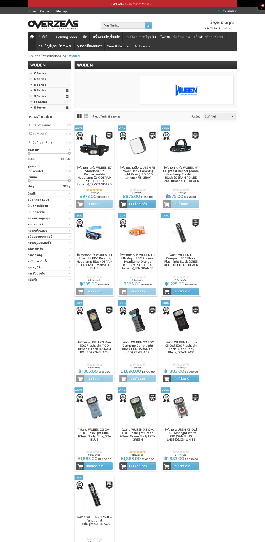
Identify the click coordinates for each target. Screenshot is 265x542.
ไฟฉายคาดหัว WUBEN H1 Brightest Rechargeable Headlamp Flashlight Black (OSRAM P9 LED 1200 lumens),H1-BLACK (177, 175)
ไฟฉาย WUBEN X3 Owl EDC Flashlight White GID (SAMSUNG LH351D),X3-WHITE (218, 342)
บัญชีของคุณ (130, 514)
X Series (40, 96)
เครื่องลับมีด (88, 499)
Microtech (46, 509)
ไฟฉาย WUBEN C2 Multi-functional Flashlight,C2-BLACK (93, 426)
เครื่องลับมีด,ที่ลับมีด (106, 37)
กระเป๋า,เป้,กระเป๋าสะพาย (55, 46)
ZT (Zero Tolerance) (53, 494)
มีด (85, 37)
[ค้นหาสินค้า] (123, 25)
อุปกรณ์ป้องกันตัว (89, 46)
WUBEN (38, 64)
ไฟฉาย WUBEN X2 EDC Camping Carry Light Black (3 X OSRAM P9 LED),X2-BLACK (218, 256)
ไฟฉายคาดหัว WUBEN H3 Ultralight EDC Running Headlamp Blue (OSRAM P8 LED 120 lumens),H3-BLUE (218, 172)
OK (149, 26)
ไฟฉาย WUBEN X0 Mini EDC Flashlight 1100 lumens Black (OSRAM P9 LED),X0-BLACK (176, 256)
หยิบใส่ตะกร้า (131, 202)
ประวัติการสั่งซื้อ (131, 509)
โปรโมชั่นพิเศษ (90, 514)
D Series (40, 84)
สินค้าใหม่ (45, 37)
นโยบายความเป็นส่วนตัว (137, 499)
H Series (40, 90)
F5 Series (40, 101)
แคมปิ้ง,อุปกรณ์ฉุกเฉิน (140, 37)
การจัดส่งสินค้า (131, 504)
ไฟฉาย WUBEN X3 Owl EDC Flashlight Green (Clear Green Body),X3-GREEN (177, 342)
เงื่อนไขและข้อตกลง (134, 494)
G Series (40, 78)
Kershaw (45, 499)
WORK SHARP (49, 504)
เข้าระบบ (229, 28)
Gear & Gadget (118, 46)
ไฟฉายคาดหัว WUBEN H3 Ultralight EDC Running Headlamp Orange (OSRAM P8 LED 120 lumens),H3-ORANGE (93, 258)
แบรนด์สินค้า (89, 519)
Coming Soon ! (67, 37)
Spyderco (46, 514)
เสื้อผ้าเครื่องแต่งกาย (209, 37)
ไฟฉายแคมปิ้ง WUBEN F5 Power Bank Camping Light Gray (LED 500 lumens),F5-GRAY (135, 170)
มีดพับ (85, 494)
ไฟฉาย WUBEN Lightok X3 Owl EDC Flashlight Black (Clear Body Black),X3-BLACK (93, 342)
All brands (142, 46)
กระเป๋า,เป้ (87, 504)
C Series (40, 73)
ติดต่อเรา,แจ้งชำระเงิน (135, 519)
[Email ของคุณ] (213, 503)
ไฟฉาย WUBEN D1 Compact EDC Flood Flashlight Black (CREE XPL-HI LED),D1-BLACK (135, 256)
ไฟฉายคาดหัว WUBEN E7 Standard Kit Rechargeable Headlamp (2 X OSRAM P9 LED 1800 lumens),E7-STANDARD (93, 174)
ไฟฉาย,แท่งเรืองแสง (175, 37)
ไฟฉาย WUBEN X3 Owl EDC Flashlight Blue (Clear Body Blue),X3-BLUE (135, 342)
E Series (40, 107)
